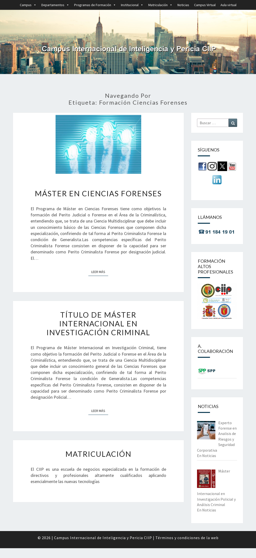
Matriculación (160, 5)
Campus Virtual (205, 5)
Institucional (132, 5)
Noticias (183, 5)
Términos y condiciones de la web (187, 537)
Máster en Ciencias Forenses (98, 193)
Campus (28, 5)
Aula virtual (228, 5)
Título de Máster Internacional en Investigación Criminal (98, 323)
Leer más (99, 271)
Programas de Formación (95, 5)
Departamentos (55, 5)
